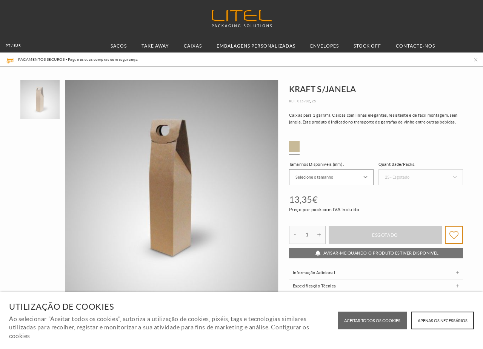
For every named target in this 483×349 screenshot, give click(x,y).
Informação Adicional (314, 272)
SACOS (119, 45)
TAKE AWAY (155, 45)
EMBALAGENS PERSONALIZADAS (256, 45)
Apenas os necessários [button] (443, 320)
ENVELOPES (324, 45)
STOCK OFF (367, 45)
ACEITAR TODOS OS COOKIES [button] (372, 320)
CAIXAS (193, 45)
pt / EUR (13, 46)
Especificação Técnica (314, 286)
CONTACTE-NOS (415, 45)
